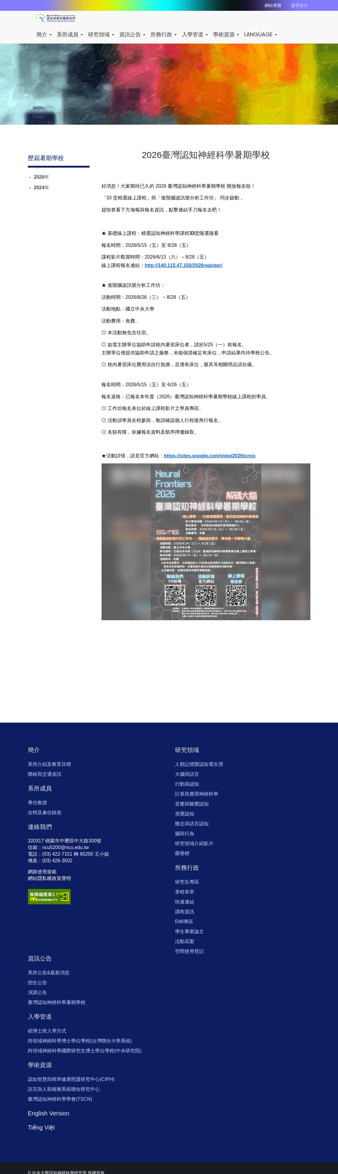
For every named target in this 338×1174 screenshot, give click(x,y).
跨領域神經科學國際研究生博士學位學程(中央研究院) (85, 1050)
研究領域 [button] (101, 34)
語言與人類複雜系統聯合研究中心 (64, 1089)
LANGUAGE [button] (260, 34)
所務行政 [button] (164, 34)
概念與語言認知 (192, 823)
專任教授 (37, 802)
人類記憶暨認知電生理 (199, 764)
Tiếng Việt (41, 1127)
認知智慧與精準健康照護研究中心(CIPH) (71, 1079)
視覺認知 (184, 813)
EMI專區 (184, 921)
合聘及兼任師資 (45, 812)
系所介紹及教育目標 (49, 764)
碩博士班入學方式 (47, 1030)
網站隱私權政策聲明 (49, 878)
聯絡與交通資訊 (45, 774)
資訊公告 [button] (132, 34)
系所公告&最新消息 (49, 972)
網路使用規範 (42, 871)
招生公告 (37, 982)
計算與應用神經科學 (196, 793)
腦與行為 (184, 833)
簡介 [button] (44, 34)
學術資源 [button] (226, 34)
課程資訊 (184, 911)
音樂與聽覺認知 (192, 803)
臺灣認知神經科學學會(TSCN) (60, 1099)
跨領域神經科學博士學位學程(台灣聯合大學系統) (80, 1040)
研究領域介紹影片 (194, 843)
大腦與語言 (187, 774)
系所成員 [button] (70, 34)
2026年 (42, 177)
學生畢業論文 (189, 931)
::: (82, 15)
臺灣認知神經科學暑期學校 (57, 1002)
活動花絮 (184, 941)
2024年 (42, 187)
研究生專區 (187, 881)
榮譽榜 (182, 853)
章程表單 (184, 891)
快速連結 (184, 901)
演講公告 (37, 992)
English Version (48, 1113)
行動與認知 (187, 784)
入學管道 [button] (195, 34)
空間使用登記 (189, 951)
